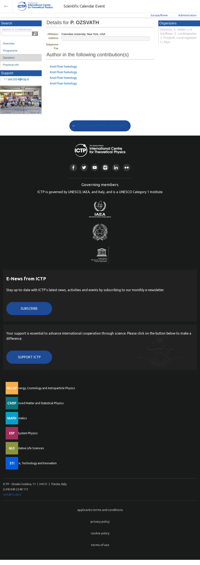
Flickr (126, 167)
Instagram (105, 167)
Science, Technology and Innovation (33, 463)
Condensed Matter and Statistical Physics (37, 403)
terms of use (100, 545)
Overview (9, 43)
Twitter (84, 167)
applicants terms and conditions (100, 510)
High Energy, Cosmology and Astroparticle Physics (42, 388)
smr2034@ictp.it (18, 79)
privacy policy (100, 521)
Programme (10, 50)
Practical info (11, 64)
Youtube (94, 167)
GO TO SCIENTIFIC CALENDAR (101, 126)
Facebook (73, 167)
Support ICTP (29, 357)
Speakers (9, 57)
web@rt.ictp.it (12, 494)
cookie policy (100, 533)
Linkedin (116, 167)
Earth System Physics (24, 433)
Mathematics (18, 418)
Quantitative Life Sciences (27, 448)
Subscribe (29, 308)
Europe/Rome (159, 15)
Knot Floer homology (63, 66)
